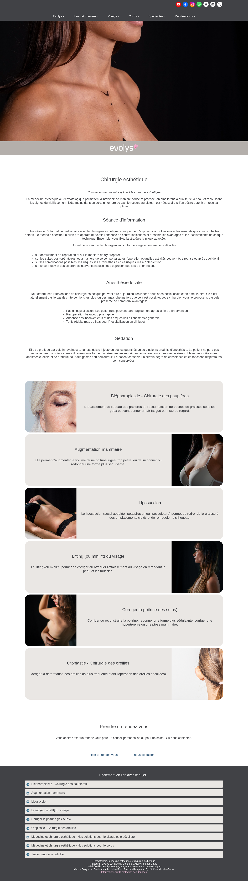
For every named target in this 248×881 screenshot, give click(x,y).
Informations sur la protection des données (124, 872)
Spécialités (156, 16)
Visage (113, 16)
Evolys (58, 16)
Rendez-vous (184, 16)
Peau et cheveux (85, 16)
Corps (133, 16)
